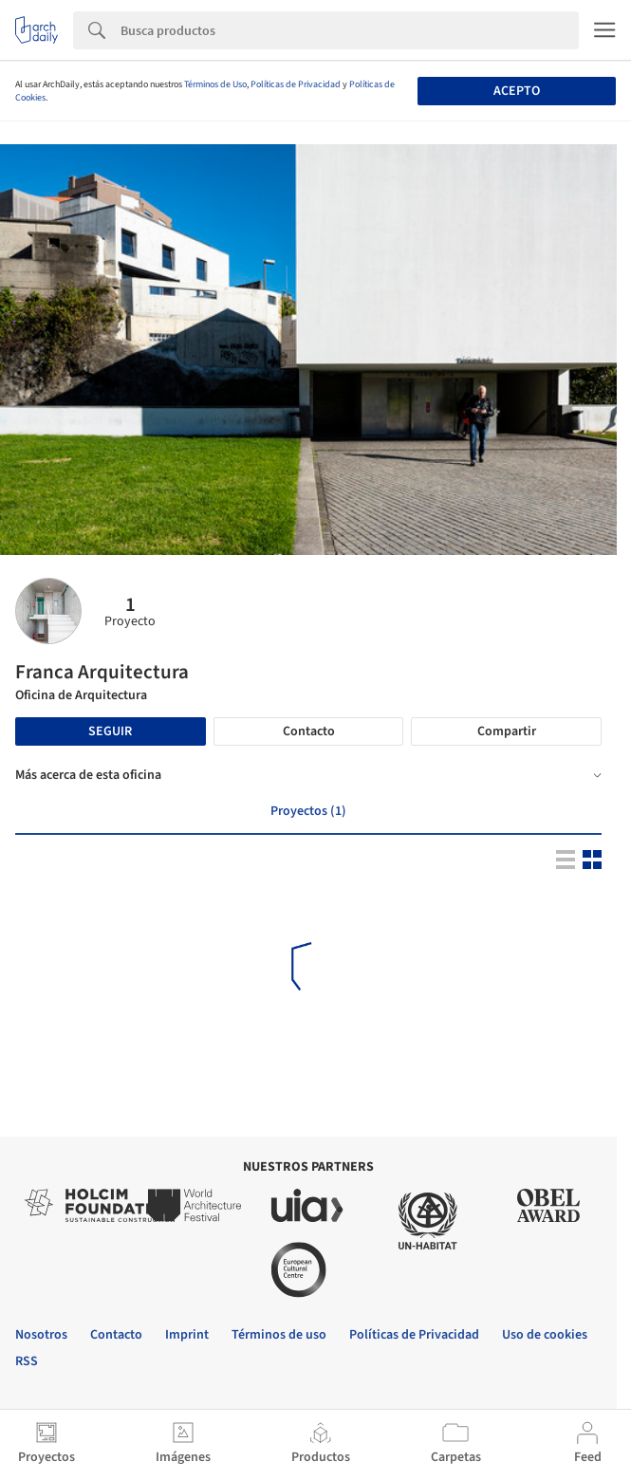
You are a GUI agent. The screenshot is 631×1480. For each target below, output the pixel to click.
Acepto (516, 91)
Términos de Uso (215, 84)
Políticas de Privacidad (296, 84)
